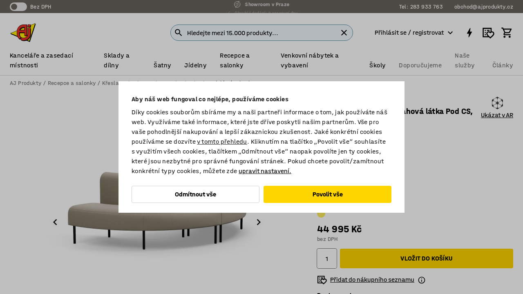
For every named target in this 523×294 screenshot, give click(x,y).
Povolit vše (328, 194)
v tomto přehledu (222, 141)
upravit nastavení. (265, 171)
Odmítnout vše (195, 194)
